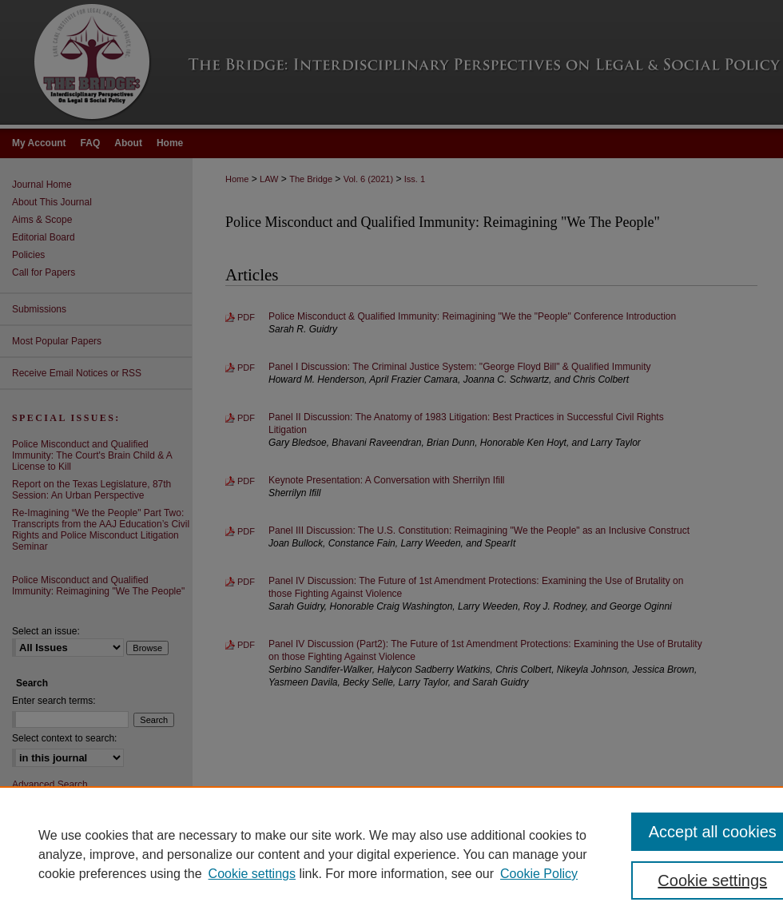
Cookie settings (252, 873)
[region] (391, 854)
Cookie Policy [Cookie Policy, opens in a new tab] (539, 873)
